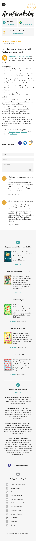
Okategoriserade (15, 41)
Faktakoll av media (16, 495)
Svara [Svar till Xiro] (17, 225)
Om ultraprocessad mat (18, 484)
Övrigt (13, 525)
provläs (23, 321)
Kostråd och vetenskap (18, 503)
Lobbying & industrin (17, 499)
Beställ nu (11, 24)
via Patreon (13, 134)
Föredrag (14, 521)
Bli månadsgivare (27, 24)
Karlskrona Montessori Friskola (19, 56)
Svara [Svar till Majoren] (17, 194)
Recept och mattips (17, 514)
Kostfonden (14, 518)
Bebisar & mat (15, 488)
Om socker (5, 41)
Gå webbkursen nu (18, 33)
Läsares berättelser (17, 510)
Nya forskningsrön (16, 506)
